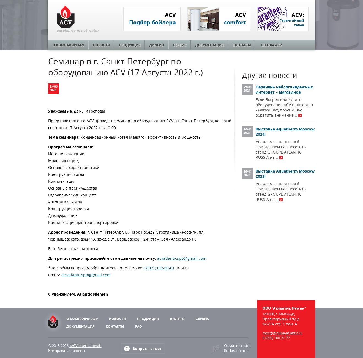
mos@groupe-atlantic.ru (282, 332)
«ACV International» (85, 345)
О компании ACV (68, 45)
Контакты (242, 45)
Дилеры (156, 45)
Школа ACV (271, 45)
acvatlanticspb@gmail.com (181, 258)
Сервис (180, 45)
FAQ (138, 326)
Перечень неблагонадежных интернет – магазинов (284, 89)
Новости (101, 45)
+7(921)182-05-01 (158, 267)
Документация (209, 45)
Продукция (130, 45)
